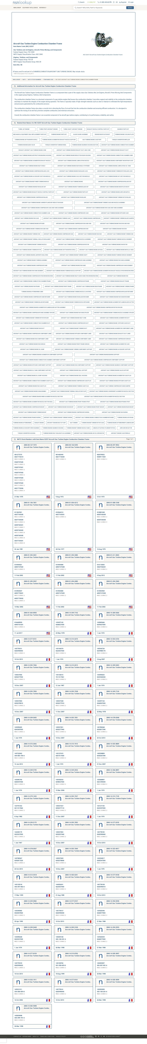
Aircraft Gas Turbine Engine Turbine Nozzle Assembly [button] (73, 239)
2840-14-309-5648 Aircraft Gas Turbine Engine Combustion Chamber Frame (44, 928)
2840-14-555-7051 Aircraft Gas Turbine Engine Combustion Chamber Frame (85, 719)
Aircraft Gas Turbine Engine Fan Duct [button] (32, 328)
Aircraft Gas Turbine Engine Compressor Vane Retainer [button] (32, 297)
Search (81, 2)
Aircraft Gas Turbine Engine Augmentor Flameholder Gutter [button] (114, 302)
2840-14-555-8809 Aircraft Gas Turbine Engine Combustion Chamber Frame (126, 745)
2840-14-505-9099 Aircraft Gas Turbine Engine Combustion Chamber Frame (126, 981)
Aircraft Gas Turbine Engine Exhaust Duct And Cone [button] (73, 150)
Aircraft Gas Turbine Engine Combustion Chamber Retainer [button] (94, 417)
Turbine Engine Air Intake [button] (125, 417)
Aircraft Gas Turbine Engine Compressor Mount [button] (28, 407)
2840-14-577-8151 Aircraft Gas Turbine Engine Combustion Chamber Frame (44, 640)
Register (122, 2)
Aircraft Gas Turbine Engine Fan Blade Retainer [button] (73, 297)
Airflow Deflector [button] (126, 428)
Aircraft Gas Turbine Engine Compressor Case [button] (73, 213)
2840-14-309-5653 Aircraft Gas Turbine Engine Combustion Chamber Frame (126, 666)
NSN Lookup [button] (17, 7)
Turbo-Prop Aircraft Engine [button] (48, 129)
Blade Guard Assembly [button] (80, 134)
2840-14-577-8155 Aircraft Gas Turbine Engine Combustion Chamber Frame (126, 824)
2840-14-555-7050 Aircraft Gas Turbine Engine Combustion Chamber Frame (44, 693)
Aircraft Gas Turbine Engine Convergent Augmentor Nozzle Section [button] (111, 391)
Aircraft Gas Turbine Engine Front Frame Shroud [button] (73, 344)
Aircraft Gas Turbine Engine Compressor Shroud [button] (115, 339)
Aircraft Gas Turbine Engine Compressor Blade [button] (32, 197)
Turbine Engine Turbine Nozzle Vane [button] (78, 428)
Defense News (26, 1036)
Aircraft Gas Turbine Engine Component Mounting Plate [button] (114, 160)
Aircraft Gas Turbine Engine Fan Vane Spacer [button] (74, 312)
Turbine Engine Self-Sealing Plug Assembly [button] (57, 433)
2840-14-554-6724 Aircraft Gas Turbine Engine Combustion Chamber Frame (126, 640)
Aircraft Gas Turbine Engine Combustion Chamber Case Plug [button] (32, 380)
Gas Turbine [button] (74, 422)
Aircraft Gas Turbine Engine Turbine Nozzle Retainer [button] (72, 302)
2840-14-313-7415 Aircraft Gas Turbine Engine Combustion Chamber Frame (85, 745)
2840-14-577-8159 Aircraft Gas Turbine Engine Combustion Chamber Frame (44, 955)
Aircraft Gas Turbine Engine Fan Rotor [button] (114, 244)
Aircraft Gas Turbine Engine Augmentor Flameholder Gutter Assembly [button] (43, 307)
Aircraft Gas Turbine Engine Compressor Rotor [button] (73, 244)
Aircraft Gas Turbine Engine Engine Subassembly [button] (30, 391)
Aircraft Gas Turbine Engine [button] (73, 181)
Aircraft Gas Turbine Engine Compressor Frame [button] (73, 281)
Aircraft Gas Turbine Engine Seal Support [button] (73, 370)
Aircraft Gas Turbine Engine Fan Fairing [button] (115, 412)
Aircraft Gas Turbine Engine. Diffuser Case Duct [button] (114, 323)
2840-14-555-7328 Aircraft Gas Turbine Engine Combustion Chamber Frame (85, 693)
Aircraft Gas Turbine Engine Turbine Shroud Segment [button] (115, 255)
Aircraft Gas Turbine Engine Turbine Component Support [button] (73, 349)
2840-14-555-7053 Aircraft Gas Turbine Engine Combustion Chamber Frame (85, 824)
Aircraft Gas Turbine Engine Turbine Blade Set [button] (73, 187)
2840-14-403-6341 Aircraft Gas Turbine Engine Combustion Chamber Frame (85, 876)
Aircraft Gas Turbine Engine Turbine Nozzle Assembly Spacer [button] (114, 312)
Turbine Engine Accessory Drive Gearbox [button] (26, 428)
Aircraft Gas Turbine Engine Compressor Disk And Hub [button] (73, 223)
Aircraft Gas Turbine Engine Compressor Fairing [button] (73, 412)
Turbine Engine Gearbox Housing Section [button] (85, 145)
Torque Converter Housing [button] (26, 433)
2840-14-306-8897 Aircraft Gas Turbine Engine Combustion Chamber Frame (126, 771)
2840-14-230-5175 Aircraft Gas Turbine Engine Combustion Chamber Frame (44, 824)
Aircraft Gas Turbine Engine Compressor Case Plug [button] (74, 380)
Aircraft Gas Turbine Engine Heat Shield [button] (32, 166)
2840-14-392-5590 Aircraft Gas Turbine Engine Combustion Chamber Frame (126, 902)
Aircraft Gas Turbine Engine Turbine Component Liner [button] (73, 339)
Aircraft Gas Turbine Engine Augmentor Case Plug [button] (114, 375)
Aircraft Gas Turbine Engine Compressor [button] (87, 218)
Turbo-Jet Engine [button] (23, 129)
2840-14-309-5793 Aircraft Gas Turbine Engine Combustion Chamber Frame (44, 771)
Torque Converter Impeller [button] (121, 139)
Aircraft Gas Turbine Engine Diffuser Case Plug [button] (115, 380)
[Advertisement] (42, 28)
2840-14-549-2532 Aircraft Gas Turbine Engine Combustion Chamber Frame (85, 771)
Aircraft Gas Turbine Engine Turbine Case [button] (56, 218)
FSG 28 (30, 59)
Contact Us (17, 1036)
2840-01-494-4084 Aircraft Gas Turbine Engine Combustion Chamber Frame (85, 556)
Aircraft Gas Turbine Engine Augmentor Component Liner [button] (114, 328)
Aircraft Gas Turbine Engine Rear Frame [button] (89, 286)
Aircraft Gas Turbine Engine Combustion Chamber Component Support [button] (43, 360)
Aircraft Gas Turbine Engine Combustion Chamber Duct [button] (32, 323)
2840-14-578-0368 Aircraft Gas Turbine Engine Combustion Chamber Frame (126, 719)
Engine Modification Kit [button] (102, 134)
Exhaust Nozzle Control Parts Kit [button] (98, 129)
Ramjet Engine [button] (39, 422)
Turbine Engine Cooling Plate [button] (124, 134)
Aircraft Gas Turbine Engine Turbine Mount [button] (32, 412)
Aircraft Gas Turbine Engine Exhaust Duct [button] (115, 150)
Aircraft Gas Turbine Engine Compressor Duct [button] (73, 323)
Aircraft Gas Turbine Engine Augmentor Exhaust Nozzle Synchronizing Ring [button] (109, 270)
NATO (24, 79)
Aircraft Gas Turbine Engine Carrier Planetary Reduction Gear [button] (42, 202)
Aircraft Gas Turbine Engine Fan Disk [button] (115, 228)
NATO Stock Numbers (34, 79)
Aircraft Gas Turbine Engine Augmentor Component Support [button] (42, 354)
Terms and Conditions (47, 1036)
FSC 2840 (31, 52)
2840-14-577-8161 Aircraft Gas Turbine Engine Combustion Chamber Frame (85, 981)
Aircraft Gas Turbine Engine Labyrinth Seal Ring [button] (32, 255)
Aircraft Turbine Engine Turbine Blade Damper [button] (119, 218)
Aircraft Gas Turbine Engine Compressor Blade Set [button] (114, 181)
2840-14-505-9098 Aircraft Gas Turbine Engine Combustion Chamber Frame (44, 1007)
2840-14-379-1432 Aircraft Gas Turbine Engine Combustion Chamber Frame (44, 797)
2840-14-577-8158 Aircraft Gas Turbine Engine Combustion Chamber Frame (126, 876)
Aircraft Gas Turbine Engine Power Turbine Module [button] (32, 181)
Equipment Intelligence (30, 7)
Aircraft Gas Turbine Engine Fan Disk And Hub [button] (114, 223)
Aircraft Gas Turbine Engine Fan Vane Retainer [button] (115, 297)
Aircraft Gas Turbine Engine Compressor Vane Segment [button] (115, 265)
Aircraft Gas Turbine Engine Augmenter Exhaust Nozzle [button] (32, 160)
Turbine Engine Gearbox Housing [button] (53, 428)
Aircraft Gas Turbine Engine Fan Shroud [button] (32, 344)
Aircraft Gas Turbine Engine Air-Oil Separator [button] (89, 433)
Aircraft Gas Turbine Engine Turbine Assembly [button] (32, 260)
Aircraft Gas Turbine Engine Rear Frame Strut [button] (115, 401)
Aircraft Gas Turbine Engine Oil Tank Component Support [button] (32, 370)
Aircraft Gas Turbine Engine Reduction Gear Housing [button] (73, 155)
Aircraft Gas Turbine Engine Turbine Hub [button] (120, 234)
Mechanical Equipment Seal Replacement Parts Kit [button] (29, 134)
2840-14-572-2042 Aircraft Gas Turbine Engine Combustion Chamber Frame (44, 745)
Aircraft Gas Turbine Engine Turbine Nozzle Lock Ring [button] (73, 291)
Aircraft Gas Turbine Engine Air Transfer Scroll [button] (60, 249)
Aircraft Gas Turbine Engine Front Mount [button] (90, 407)
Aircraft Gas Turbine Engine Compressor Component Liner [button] (32, 333)
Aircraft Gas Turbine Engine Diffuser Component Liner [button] (73, 333)
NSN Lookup (16, 79)
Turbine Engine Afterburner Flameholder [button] (120, 422)
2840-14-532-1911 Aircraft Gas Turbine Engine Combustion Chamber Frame (44, 981)
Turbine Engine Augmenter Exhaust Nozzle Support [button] (59, 139)
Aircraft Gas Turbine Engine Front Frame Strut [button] (74, 401)
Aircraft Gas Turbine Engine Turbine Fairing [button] (58, 417)
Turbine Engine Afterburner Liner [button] (32, 291)
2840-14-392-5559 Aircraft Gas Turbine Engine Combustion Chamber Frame (126, 928)
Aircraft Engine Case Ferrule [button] (120, 433)
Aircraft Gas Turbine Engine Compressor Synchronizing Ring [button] (33, 276)
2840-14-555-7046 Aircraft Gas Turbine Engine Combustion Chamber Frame (44, 666)
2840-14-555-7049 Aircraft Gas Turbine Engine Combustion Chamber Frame (85, 850)
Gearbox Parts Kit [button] (123, 129)
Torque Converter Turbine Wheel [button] (55, 145)
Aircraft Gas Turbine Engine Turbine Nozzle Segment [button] (115, 239)
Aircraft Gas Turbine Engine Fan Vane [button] (73, 265)
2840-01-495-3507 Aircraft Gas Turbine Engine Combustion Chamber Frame (44, 582)
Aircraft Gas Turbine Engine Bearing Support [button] (104, 354)
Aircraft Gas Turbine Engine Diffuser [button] (32, 223)
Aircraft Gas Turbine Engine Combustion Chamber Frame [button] (32, 281)
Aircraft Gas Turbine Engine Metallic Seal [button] (120, 249)
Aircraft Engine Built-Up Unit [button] (56, 422)
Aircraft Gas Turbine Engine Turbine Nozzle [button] (32, 244)
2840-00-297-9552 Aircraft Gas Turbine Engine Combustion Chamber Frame (126, 446)
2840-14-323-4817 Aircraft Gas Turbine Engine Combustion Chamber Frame (126, 850)
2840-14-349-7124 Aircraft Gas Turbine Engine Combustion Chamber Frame (126, 693)
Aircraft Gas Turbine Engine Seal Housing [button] (73, 375)
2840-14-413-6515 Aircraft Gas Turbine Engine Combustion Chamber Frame (85, 666)
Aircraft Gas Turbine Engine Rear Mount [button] (121, 407)
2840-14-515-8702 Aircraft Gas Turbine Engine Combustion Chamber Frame (85, 955)
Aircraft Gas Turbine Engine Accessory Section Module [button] (32, 176)
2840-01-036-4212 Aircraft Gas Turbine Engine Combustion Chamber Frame (85, 504)
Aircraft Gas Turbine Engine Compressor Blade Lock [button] (32, 171)
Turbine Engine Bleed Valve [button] (26, 145)
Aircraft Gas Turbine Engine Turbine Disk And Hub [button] (32, 228)
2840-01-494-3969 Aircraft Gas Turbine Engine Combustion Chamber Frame (126, 582)
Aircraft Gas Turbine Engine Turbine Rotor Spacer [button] (32, 318)
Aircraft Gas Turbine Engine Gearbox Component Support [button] (115, 365)
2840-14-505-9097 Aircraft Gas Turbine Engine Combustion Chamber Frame (126, 955)
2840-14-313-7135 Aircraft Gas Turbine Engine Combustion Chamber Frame (126, 797)
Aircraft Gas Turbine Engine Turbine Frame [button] (120, 286)
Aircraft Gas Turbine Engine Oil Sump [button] (32, 349)
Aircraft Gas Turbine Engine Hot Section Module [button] (114, 176)
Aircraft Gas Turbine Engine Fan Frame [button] (27, 286)
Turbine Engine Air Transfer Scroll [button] (26, 139)
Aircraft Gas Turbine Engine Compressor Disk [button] (73, 228)
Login (131, 2)
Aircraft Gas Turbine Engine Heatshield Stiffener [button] (73, 166)
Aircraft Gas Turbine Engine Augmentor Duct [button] (115, 318)
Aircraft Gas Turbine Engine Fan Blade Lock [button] (73, 171)
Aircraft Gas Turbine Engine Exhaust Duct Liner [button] (114, 333)
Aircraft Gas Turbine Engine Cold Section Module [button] (73, 176)
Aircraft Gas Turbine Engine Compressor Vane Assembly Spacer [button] (33, 312)
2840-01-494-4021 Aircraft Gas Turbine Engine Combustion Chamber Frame (44, 556)
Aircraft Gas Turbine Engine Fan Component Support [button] (73, 365)
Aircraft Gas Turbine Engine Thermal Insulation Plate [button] (68, 391)
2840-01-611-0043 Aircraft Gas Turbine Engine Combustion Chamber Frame (126, 556)
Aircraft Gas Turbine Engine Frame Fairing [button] (27, 417)
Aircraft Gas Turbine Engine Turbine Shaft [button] (73, 255)
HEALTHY (91, 2)
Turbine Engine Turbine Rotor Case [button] (93, 422)
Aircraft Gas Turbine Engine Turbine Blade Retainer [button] (32, 302)
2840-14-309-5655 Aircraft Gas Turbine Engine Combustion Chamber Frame (44, 719)
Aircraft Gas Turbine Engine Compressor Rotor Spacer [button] (104, 307)
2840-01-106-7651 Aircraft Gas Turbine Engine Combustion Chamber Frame (44, 504)
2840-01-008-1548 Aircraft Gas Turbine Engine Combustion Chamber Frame (126, 504)
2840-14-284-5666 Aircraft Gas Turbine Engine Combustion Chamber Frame (126, 614)
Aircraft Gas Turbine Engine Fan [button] (117, 276)
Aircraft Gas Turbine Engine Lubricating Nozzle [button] (73, 160)
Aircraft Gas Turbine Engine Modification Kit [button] (114, 187)
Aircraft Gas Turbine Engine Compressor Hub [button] (58, 234)
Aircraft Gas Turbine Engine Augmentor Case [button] (114, 344)
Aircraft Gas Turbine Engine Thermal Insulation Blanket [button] (32, 239)
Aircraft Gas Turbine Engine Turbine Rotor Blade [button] (115, 197)
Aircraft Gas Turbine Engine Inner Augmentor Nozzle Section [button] (43, 396)
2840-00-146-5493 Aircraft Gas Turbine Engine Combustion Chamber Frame (85, 446)
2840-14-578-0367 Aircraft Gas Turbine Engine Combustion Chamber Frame (44, 850)
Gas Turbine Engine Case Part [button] (91, 139)
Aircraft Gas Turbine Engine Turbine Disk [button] (27, 234)
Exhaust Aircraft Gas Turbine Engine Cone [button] (32, 150)
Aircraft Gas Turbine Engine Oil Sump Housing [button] (32, 375)
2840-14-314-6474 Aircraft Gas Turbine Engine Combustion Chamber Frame (85, 640)
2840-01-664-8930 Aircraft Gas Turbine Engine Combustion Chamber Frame (44, 614)
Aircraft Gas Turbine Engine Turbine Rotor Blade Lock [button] (114, 171)
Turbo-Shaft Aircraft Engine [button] (72, 129)
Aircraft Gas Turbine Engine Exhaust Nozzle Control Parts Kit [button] (33, 192)
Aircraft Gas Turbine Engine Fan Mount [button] (61, 407)
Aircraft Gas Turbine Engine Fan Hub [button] (90, 234)
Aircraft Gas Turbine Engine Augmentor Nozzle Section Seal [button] (33, 401)
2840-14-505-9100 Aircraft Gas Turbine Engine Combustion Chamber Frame (85, 928)
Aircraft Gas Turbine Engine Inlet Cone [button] (73, 318)
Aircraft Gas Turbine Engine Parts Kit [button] (75, 192)
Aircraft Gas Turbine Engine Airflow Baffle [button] (115, 192)
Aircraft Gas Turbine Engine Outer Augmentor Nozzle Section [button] (104, 396)
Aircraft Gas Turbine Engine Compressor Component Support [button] (104, 360)
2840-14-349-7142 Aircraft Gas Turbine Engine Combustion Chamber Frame (85, 614)
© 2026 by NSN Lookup (113, 1036)
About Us (36, 1036)
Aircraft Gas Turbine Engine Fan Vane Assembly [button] (115, 260)
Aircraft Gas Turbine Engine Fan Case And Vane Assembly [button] (104, 207)
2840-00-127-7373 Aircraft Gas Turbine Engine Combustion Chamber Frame (44, 446)
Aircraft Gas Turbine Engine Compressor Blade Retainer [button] (115, 291)
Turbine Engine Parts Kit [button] (59, 134)
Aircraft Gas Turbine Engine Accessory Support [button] (114, 349)
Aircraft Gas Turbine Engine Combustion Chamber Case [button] (32, 213)
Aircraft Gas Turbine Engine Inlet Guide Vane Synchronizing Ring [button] (77, 276)
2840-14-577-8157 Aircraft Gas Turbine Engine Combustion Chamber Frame (85, 902)
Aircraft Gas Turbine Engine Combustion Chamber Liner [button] (115, 155)
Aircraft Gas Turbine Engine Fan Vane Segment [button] (28, 270)
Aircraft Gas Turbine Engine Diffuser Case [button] (115, 213)
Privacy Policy (61, 1036)
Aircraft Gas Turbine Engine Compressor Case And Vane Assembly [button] (42, 207)
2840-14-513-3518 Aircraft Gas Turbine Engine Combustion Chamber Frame (44, 876)
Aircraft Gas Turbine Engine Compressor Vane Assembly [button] (73, 260)
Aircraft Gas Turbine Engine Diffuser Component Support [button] (32, 365)
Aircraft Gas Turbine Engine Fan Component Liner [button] (32, 339)
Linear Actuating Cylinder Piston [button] (104, 428)
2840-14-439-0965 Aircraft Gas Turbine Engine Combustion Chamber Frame (44, 902)
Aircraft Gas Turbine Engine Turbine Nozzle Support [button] (63, 270)
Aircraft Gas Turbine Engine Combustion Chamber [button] (117, 145)
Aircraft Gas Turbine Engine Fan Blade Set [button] (32, 187)
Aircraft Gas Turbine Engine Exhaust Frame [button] (115, 281)
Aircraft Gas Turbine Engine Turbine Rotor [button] (27, 249)
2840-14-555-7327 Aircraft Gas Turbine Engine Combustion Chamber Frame (85, 797)
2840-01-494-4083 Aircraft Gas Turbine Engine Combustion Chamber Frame (85, 582)
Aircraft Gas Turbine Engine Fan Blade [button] (73, 197)
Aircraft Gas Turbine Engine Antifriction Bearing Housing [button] (32, 155)
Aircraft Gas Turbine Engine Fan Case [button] (27, 218)
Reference (42, 7)
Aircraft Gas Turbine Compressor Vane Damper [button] (114, 386)
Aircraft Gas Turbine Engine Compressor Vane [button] (32, 265)
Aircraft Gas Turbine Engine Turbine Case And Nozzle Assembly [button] (104, 202)
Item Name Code (48, 79)
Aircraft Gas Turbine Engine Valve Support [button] (115, 370)
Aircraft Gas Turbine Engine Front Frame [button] (58, 286)
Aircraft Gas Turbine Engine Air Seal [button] (91, 249)
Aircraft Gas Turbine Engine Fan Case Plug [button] (32, 386)
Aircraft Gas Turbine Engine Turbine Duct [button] (73, 328)
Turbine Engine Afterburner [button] (22, 422)
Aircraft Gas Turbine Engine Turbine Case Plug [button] (73, 386)
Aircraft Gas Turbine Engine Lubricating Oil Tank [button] (115, 166)
